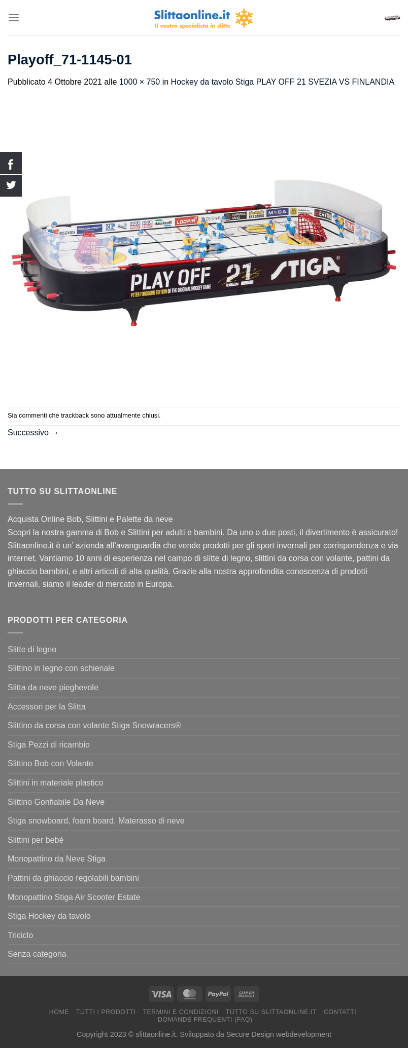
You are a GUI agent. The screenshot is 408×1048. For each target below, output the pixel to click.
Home (59, 1012)
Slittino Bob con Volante (50, 763)
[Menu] (14, 17)
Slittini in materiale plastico (56, 782)
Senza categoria (37, 954)
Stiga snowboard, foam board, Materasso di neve (96, 820)
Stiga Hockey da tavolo (49, 916)
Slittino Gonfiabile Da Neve (56, 802)
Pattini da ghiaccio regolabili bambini (73, 878)
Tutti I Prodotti (106, 1012)
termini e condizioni (181, 1012)
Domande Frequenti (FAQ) (205, 1019)
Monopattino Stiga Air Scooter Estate (74, 897)
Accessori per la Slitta (47, 706)
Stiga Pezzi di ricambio (49, 744)
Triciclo (20, 935)
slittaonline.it (155, 1034)
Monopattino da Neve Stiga (57, 858)
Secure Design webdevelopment (278, 1034)
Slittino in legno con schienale (61, 668)
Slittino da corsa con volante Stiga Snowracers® (94, 725)
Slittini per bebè (35, 840)
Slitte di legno (32, 649)
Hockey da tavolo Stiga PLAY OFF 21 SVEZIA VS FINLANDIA (282, 82)
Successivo (33, 432)
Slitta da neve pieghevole (53, 687)
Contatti (340, 1012)
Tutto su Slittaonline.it (271, 1012)
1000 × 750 (139, 82)
